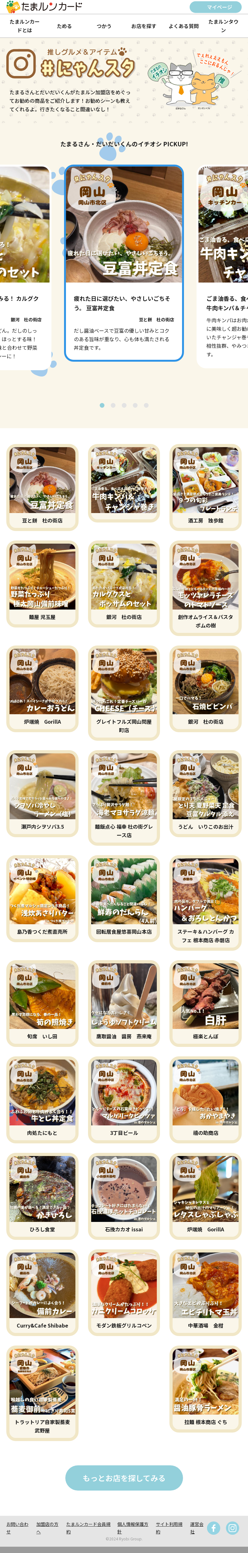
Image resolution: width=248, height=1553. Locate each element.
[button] (102, 405)
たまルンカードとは (24, 26)
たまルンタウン (223, 26)
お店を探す (143, 26)
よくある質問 (183, 26)
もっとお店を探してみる (124, 1477)
